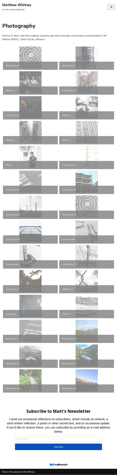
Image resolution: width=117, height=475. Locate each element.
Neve (5, 472)
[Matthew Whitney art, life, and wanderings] (16, 7)
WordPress (29, 472)
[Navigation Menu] (111, 6)
